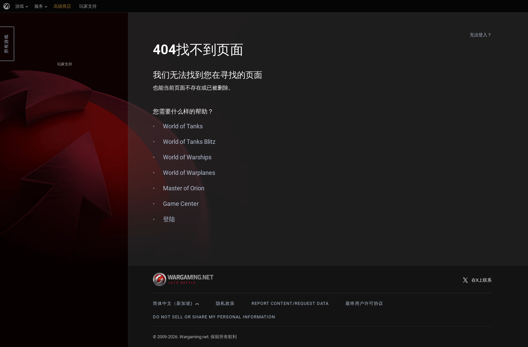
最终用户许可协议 (364, 303)
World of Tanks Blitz (189, 141)
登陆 (169, 219)
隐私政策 (225, 303)
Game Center (181, 203)
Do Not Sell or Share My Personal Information (214, 316)
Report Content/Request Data (290, 303)
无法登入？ (481, 34)
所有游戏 (6, 43)
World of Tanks (183, 126)
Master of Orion (183, 188)
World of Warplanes (189, 172)
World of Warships (187, 157)
